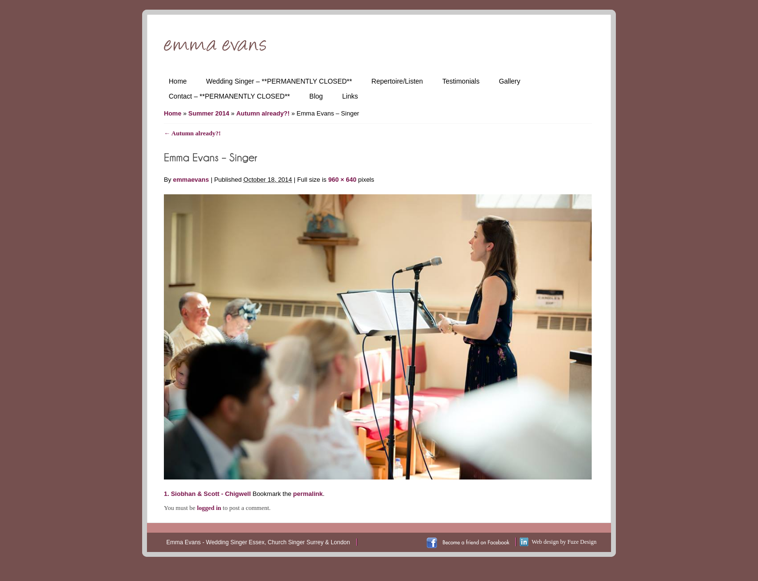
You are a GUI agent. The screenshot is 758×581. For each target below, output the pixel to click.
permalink (307, 493)
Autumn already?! (263, 113)
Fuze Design (582, 541)
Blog (316, 96)
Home (178, 81)
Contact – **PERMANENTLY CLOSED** (229, 96)
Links (350, 96)
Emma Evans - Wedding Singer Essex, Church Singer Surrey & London (258, 542)
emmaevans (191, 179)
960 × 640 (342, 179)
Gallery (509, 81)
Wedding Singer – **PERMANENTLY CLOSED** (279, 81)
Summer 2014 (209, 113)
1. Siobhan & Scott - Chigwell (207, 493)
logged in (209, 507)
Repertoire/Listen (397, 81)
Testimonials (461, 81)
